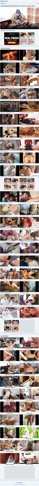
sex (14, 30)
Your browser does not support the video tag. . (19, 18)
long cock (10, 30)
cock (7, 30)
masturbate (3, 30)
